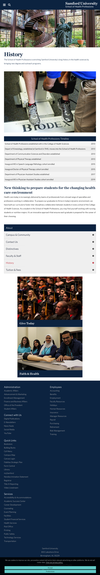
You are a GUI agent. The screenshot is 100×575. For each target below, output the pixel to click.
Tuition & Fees (13, 269)
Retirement (54, 427)
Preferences (50, 571)
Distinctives (12, 248)
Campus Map (9, 455)
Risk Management (57, 430)
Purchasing (54, 423)
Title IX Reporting (11, 484)
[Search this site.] (9, 4)
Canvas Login (9, 458)
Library (7, 469)
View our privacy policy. (54, 562)
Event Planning (10, 512)
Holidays (53, 405)
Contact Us (12, 241)
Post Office (8, 526)
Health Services (10, 523)
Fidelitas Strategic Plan (13, 462)
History (10, 262)
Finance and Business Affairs (15, 401)
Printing (7, 530)
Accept (50, 568)
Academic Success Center (14, 501)
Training (53, 434)
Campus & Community (18, 234)
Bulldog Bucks (9, 447)
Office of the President (13, 405)
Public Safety (9, 534)
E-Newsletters (10, 422)
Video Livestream (11, 487)
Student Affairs (10, 408)
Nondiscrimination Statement (16, 476)
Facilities (7, 515)
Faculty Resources (57, 401)
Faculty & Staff (13, 255)
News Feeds (9, 426)
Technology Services (12, 537)
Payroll (52, 419)
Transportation (10, 541)
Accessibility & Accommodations (17, 497)
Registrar (8, 480)
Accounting (55, 390)
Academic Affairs (11, 390)
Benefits (53, 394)
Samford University (50, 548)
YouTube (7, 433)
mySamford (9, 473)
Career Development (12, 504)
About (9, 227)
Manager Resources (58, 416)
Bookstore (8, 444)
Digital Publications (12, 418)
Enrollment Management (14, 398)
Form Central (9, 466)
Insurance (54, 412)
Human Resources (57, 408)
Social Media (9, 429)
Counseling (8, 508)
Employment (55, 398)
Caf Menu (8, 451)
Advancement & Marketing (15, 394)
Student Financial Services (14, 519)
